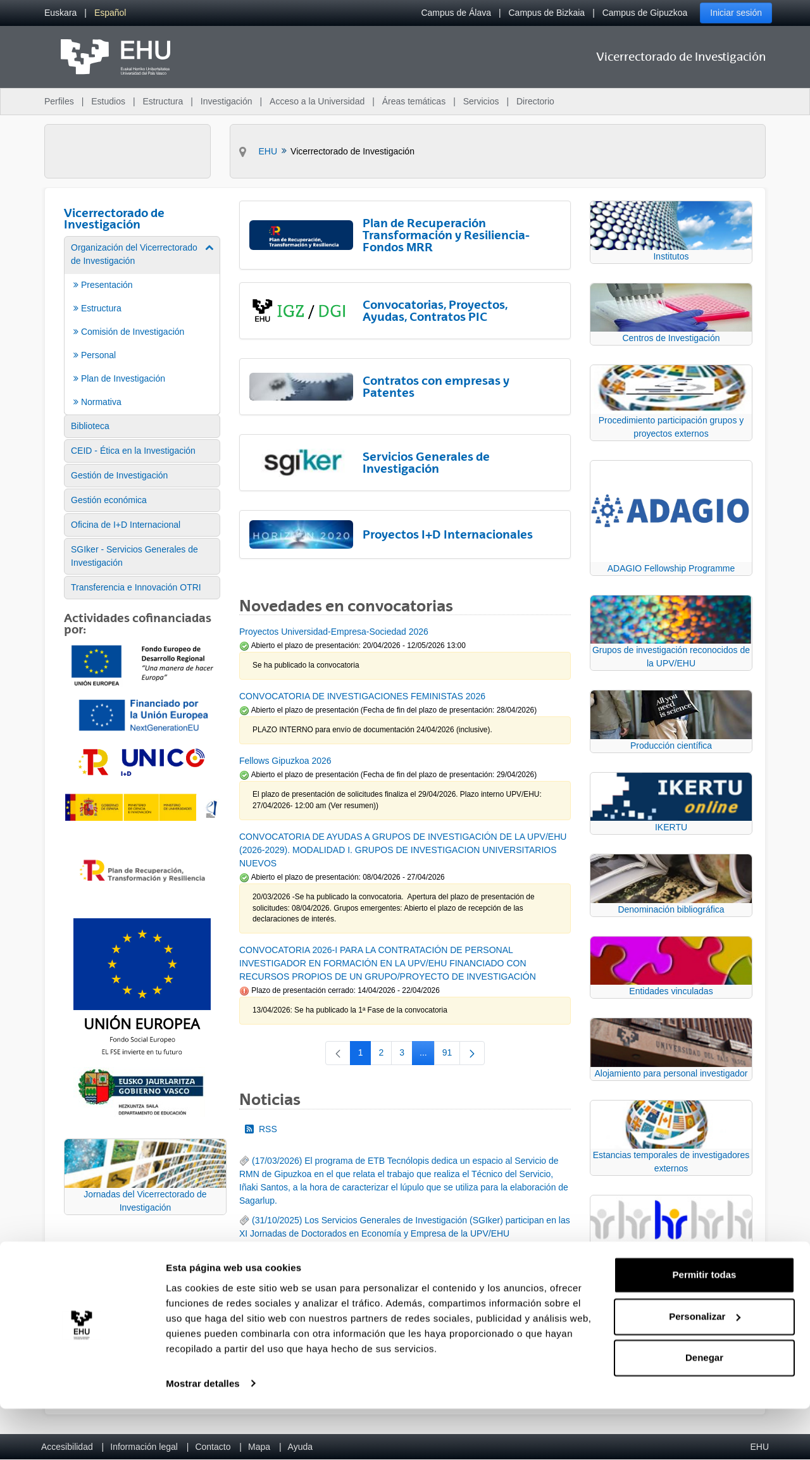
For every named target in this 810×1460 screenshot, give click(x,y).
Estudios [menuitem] (108, 101)
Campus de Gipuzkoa (645, 13)
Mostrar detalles (203, 1435)
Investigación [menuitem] (226, 101)
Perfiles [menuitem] (59, 101)
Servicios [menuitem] (481, 101)
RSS (261, 1129)
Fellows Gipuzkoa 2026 (285, 761)
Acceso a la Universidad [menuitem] (317, 101)
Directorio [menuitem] (535, 101)
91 (451, 1055)
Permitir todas (705, 1326)
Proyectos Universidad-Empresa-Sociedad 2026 (333, 632)
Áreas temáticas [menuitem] (414, 101)
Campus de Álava (456, 13)
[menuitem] (60, 13)
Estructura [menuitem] (162, 101)
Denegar (704, 1409)
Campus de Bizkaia (547, 13)
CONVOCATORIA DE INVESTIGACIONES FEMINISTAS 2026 (362, 696)
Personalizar (704, 1368)
